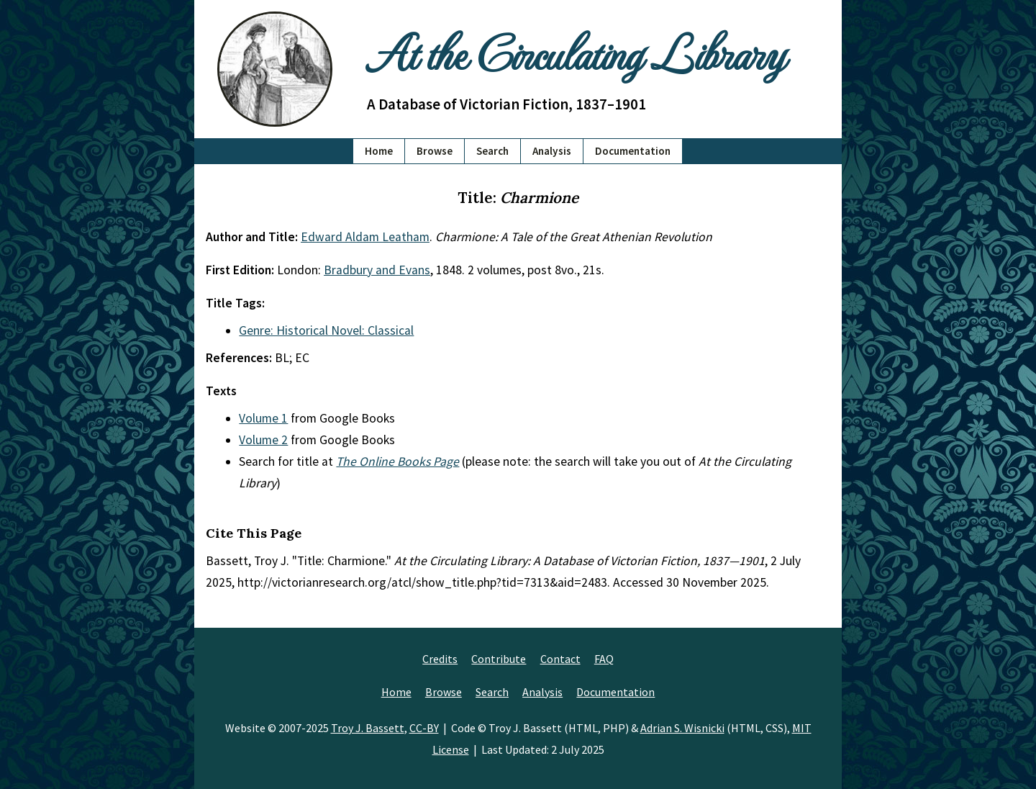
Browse (435, 151)
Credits (440, 659)
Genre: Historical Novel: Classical (326, 330)
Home (379, 151)
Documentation (633, 151)
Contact (560, 659)
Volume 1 (263, 418)
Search (492, 151)
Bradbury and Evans (377, 270)
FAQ (604, 659)
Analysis (551, 151)
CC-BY (424, 728)
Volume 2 (263, 440)
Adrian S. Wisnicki (682, 728)
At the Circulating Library (575, 51)
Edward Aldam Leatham (365, 237)
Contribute (498, 659)
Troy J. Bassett (367, 728)
